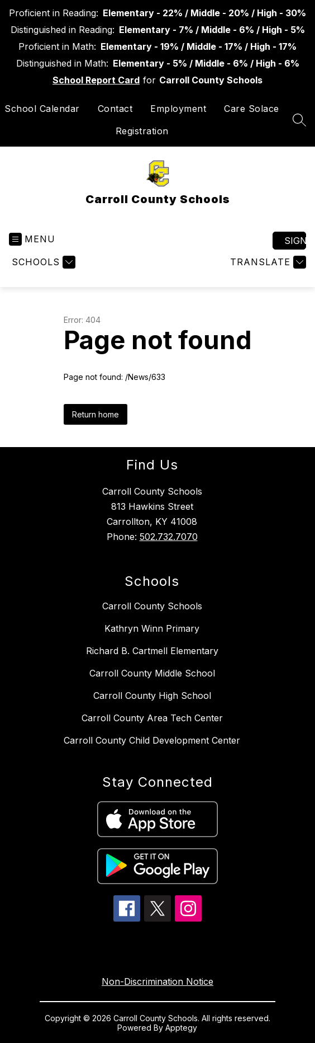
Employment (178, 108)
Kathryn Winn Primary (151, 628)
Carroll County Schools (152, 606)
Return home (95, 414)
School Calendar (42, 108)
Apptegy (181, 1027)
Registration (142, 131)
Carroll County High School (152, 695)
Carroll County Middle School (152, 673)
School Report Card (96, 80)
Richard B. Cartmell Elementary (152, 650)
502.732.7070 (169, 536)
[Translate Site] (266, 262)
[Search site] (299, 119)
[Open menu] (32, 239)
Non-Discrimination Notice (157, 981)
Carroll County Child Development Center (152, 740)
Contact (115, 108)
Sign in (295, 240)
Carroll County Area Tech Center (152, 717)
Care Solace (251, 108)
